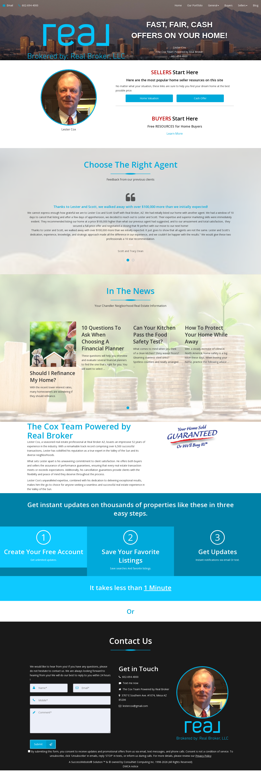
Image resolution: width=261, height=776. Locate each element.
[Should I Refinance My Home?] (53, 369)
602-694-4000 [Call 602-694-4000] (179, 67)
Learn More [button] (175, 143)
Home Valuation (149, 109)
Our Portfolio (195, 7)
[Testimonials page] (130, 231)
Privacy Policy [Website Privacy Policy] (203, 761)
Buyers (228, 7)
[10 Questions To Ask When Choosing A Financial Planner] (104, 355)
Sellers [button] (242, 7)
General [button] (213, 7)
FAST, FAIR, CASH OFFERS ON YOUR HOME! (179, 34)
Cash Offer (200, 109)
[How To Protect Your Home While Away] (208, 352)
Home (178, 7)
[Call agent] (27, 7)
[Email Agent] (9, 7)
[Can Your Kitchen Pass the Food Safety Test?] (156, 354)
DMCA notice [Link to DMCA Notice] (130, 772)
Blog (255, 7)
